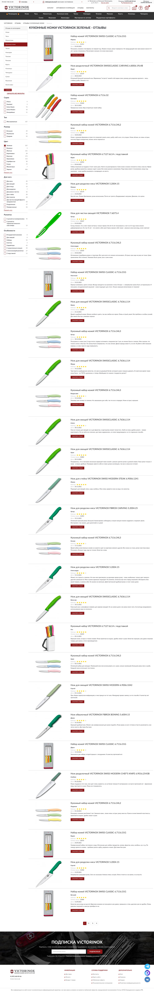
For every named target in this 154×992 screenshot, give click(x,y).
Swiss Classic (11, 107)
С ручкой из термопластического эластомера (13, 223)
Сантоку (9, 243)
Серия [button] (6, 98)
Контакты (90, 8)
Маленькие (10, 133)
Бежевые (9, 148)
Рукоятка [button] (8, 215)
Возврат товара (70, 980)
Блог (121, 974)
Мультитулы (47, 14)
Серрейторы (11, 245)
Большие (9, 131)
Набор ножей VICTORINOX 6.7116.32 (90, 95)
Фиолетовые (11, 167)
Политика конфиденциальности (130, 983)
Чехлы (76, 14)
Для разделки (11, 189)
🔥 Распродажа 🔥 (12, 14)
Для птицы (10, 186)
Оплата (68, 977)
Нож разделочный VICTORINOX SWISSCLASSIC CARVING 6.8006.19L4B (107, 66)
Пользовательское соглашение (102, 983)
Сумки (41, 18)
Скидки (122, 980)
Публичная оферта (99, 980)
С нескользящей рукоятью (15, 250)
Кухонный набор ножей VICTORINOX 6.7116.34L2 (96, 125)
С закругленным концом (14, 248)
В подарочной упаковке (14, 235)
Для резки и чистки (13, 192)
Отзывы (80, 8)
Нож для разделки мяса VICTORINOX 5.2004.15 (95, 184)
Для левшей (10, 237)
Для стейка (10, 194)
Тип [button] (5, 117)
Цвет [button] (6, 141)
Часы (36, 14)
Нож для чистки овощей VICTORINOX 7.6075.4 (95, 213)
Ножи (27, 14)
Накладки (86, 14)
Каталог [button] (50, 8)
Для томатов (11, 197)
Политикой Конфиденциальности (75, 956)
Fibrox (9, 101)
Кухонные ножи (62, 14)
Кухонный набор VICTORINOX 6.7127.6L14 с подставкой (99, 154)
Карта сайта (96, 977)
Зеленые (9, 145)
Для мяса (10, 181)
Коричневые (10, 153)
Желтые (9, 151)
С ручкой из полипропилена (15, 219)
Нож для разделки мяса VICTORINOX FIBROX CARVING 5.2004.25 (104, 508)
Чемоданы (144, 14)
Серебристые (11, 161)
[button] (127, 2)
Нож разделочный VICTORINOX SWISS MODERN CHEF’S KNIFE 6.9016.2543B (110, 774)
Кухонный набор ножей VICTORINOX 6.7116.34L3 (96, 243)
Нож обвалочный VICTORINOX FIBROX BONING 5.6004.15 (100, 715)
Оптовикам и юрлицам (65, 8)
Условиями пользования (92, 956)
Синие (9, 164)
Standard (9, 104)
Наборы (9, 240)
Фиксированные (12, 121)
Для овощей (10, 184)
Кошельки (52, 18)
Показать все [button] (8, 172)
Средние (9, 136)
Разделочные (11, 204)
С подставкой (11, 253)
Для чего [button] (7, 177)
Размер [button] (7, 127)
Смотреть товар (77, 55)
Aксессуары (65, 18)
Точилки (99, 14)
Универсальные (11, 207)
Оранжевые (10, 159)
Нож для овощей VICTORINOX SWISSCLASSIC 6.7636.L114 (100, 302)
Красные (9, 156)
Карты (120, 14)
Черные (9, 169)
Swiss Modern (11, 109)
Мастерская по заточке (83, 18)
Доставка (69, 974)
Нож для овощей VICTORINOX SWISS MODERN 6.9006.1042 (101, 685)
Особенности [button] (9, 231)
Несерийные (11, 112)
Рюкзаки (110, 14)
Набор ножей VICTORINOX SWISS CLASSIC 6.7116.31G (98, 36)
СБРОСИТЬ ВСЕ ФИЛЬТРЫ (15, 93)
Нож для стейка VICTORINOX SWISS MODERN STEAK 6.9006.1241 (104, 479)
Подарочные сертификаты (105, 18)
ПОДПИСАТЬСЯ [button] (94, 951)
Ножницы (131, 14)
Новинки (122, 977)
